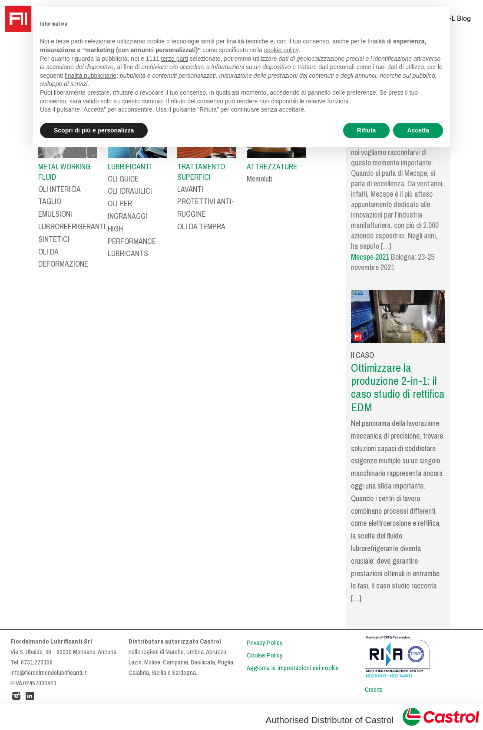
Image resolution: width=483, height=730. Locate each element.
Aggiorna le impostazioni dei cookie (293, 668)
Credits (374, 690)
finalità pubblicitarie (90, 75)
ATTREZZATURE (272, 167)
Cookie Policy (264, 655)
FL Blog (459, 18)
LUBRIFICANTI (129, 167)
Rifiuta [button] (366, 130)
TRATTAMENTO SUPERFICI (201, 172)
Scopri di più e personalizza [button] (94, 130)
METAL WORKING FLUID (64, 172)
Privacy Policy (264, 643)
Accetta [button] (418, 130)
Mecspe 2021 (370, 257)
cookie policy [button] (281, 49)
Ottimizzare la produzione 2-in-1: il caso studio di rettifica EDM (398, 387)
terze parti (174, 58)
